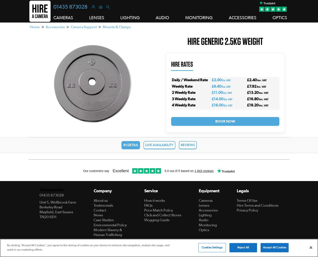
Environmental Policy (110, 225)
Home (35, 27)
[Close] (311, 249)
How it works (154, 200)
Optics (204, 230)
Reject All (243, 249)
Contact (100, 210)
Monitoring (208, 225)
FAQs (148, 205)
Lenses (204, 205)
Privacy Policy (247, 210)
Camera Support (84, 27)
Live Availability (159, 145)
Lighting (205, 215)
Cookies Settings (212, 249)
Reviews (188, 145)
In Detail (130, 145)
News (98, 215)
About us (101, 200)
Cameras (206, 200)
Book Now (225, 121)
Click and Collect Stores (162, 215)
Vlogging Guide (157, 220)
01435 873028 (70, 7)
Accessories (55, 27)
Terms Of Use (247, 200)
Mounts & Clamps (117, 27)
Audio (203, 220)
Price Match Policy (158, 210)
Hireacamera (51, 190)
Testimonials (103, 205)
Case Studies (104, 220)
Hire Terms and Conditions (257, 205)
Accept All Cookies (274, 249)
